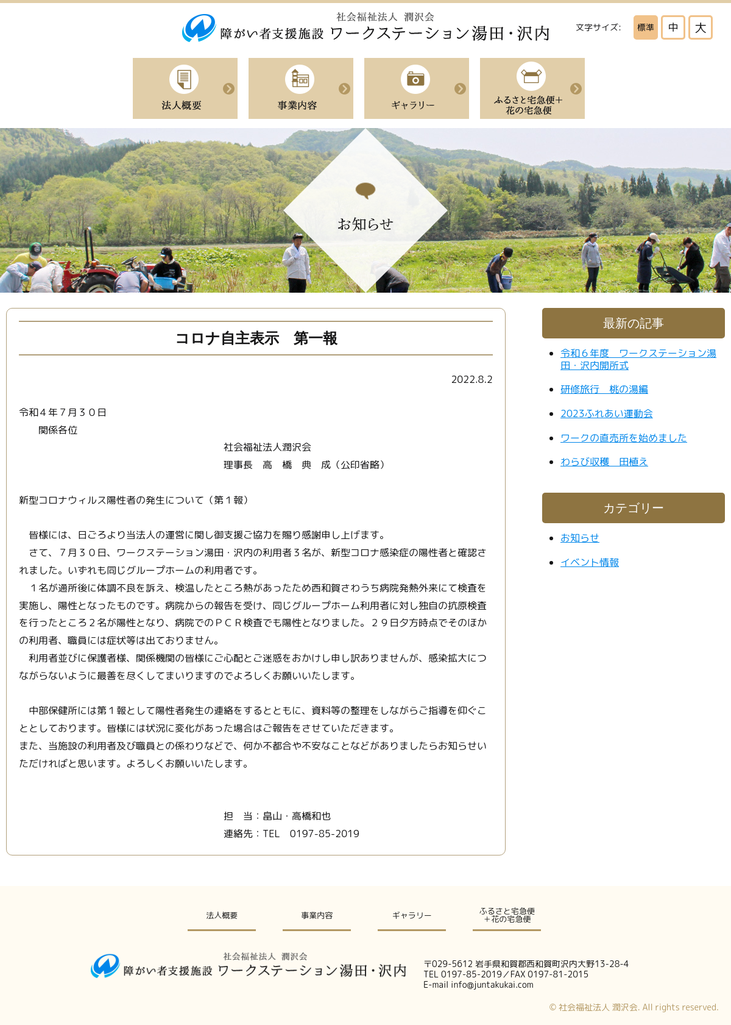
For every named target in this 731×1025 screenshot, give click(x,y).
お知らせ (579, 538)
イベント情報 (589, 562)
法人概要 (185, 88)
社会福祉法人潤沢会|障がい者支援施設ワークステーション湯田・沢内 (365, 27)
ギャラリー (412, 915)
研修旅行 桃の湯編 (604, 389)
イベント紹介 (416, 88)
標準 (645, 27)
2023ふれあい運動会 (606, 413)
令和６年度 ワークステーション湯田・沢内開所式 (638, 359)
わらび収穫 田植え (604, 461)
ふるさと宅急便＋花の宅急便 (532, 88)
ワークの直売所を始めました (623, 438)
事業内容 (301, 88)
